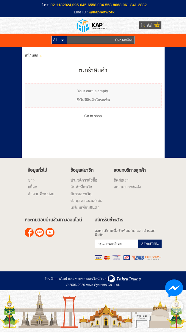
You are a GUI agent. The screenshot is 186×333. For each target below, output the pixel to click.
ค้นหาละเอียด (124, 39)
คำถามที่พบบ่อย (41, 194)
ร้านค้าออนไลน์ (56, 279)
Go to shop (93, 116)
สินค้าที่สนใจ (81, 187)
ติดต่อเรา (121, 180)
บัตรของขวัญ (81, 194)
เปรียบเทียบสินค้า (85, 207)
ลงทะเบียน (150, 243)
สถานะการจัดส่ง (127, 187)
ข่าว (31, 180)
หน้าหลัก (31, 55)
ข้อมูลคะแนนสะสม (87, 200)
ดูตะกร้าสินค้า (157, 25)
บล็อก (32, 187)
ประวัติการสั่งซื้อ (84, 180)
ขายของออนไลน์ (87, 279)
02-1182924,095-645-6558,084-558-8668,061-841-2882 (99, 5)
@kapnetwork (102, 12)
